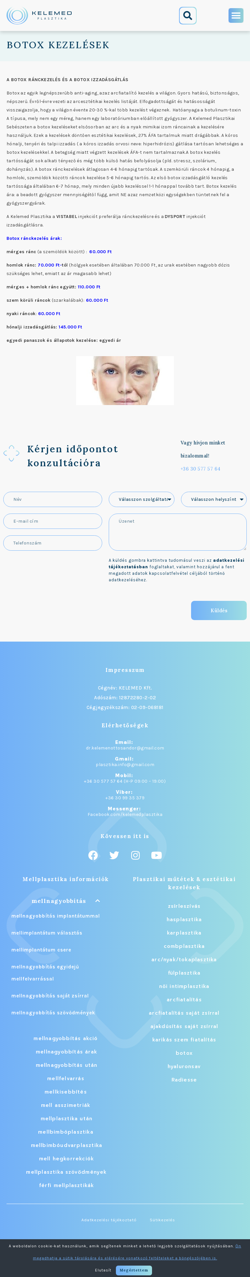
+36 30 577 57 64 (201, 469)
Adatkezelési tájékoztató (109, 1219)
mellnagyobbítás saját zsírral (50, 996)
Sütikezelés (162, 1219)
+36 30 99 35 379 (125, 798)
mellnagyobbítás (59, 901)
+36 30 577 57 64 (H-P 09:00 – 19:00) (125, 781)
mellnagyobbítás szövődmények (53, 1013)
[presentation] (52, 607)
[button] (188, 15)
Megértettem (134, 1270)
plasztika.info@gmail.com (125, 764)
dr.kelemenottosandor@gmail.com (125, 748)
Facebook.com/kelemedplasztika (125, 814)
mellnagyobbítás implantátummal (55, 916)
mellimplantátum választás (46, 933)
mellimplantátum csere (41, 950)
